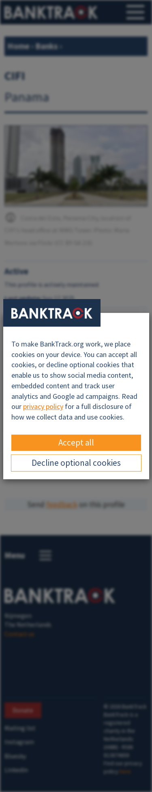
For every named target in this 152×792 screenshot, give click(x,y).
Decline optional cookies (76, 462)
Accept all (76, 442)
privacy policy (43, 406)
